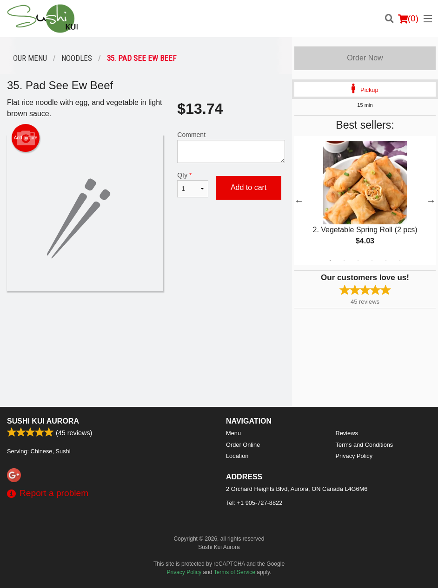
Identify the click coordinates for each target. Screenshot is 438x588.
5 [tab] (386, 260)
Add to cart (248, 187)
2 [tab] (344, 260)
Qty (192, 184)
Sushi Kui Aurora (43, 421)
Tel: (254, 502)
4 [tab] (372, 260)
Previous (299, 200)
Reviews (347, 433)
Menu (233, 433)
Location (237, 455)
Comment (231, 147)
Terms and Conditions (364, 444)
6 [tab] (400, 260)
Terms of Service (234, 572)
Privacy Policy (354, 455)
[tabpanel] (365, 200)
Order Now (365, 58)
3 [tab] (358, 260)
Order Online (243, 444)
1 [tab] (330, 260)
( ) (408, 19)
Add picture (26, 138)
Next (431, 200)
